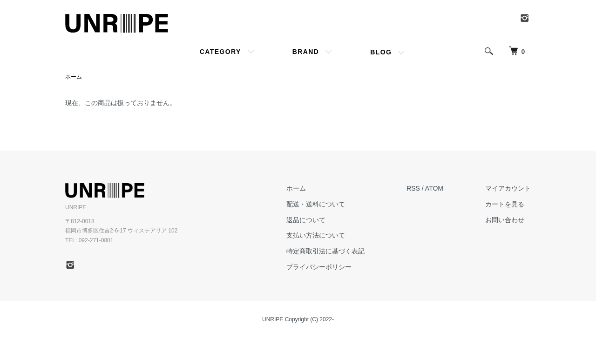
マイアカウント (508, 188)
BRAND (305, 51)
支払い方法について (315, 235)
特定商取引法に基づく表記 (325, 251)
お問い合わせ (504, 220)
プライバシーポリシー (319, 267)
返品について (305, 220)
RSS (413, 188)
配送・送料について (315, 204)
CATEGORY (220, 51)
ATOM (434, 188)
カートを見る (504, 204)
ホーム (73, 76)
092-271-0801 (96, 240)
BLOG (381, 52)
